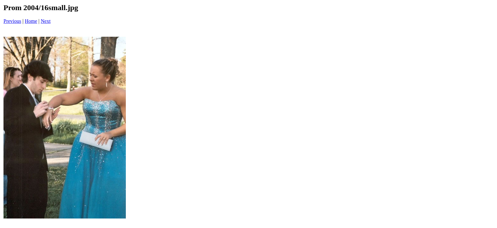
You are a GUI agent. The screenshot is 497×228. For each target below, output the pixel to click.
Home (31, 21)
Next (46, 21)
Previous (12, 21)
